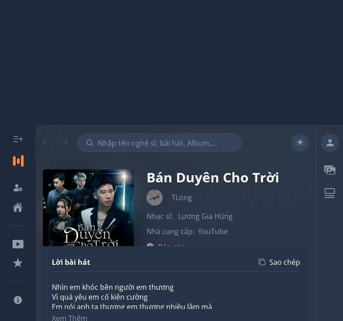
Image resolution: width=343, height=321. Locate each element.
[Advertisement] (171, 62)
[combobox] (159, 142)
